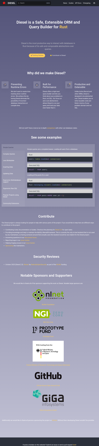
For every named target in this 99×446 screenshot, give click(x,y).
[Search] (34, 3)
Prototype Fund (48, 337)
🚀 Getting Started (36, 56)
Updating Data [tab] (8, 174)
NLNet (58, 265)
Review (26, 265)
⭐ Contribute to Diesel (58, 56)
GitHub (54, 421)
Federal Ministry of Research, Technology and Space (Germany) (48, 366)
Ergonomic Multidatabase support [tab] (12, 182)
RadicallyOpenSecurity (39, 265)
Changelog (86, 3)
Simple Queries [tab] (8, 148)
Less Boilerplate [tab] (8, 161)
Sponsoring (9, 247)
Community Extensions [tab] (11, 204)
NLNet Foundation (48, 306)
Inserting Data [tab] (8, 168)
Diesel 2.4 (58, 231)
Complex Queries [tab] (9, 155)
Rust (63, 27)
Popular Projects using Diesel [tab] (11, 197)
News (65, 3)
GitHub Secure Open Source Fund (48, 386)
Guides (71, 3)
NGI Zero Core (48, 323)
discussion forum (31, 238)
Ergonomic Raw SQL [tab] (10, 189)
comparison (51, 129)
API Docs (78, 3)
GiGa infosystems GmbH (48, 411)
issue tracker (25, 241)
